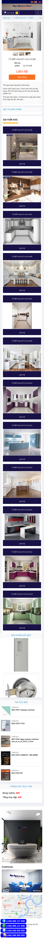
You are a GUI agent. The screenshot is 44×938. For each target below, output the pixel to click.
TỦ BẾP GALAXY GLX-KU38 (22, 130)
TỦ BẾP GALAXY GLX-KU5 (22, 214)
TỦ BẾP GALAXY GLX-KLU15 (22, 594)
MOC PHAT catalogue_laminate (22, 710)
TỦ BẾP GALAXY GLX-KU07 (22, 299)
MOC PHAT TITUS (18, 724)
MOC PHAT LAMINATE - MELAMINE (24, 755)
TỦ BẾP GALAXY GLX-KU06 (22, 256)
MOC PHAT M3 (17, 773)
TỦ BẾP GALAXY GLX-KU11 (22, 425)
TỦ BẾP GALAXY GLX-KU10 (22, 383)
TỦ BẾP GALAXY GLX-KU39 (22, 172)
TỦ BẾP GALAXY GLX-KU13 (22, 510)
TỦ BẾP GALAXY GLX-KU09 (22, 341)
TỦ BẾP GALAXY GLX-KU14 (22, 552)
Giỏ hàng (11, 12)
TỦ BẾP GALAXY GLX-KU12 (22, 467)
